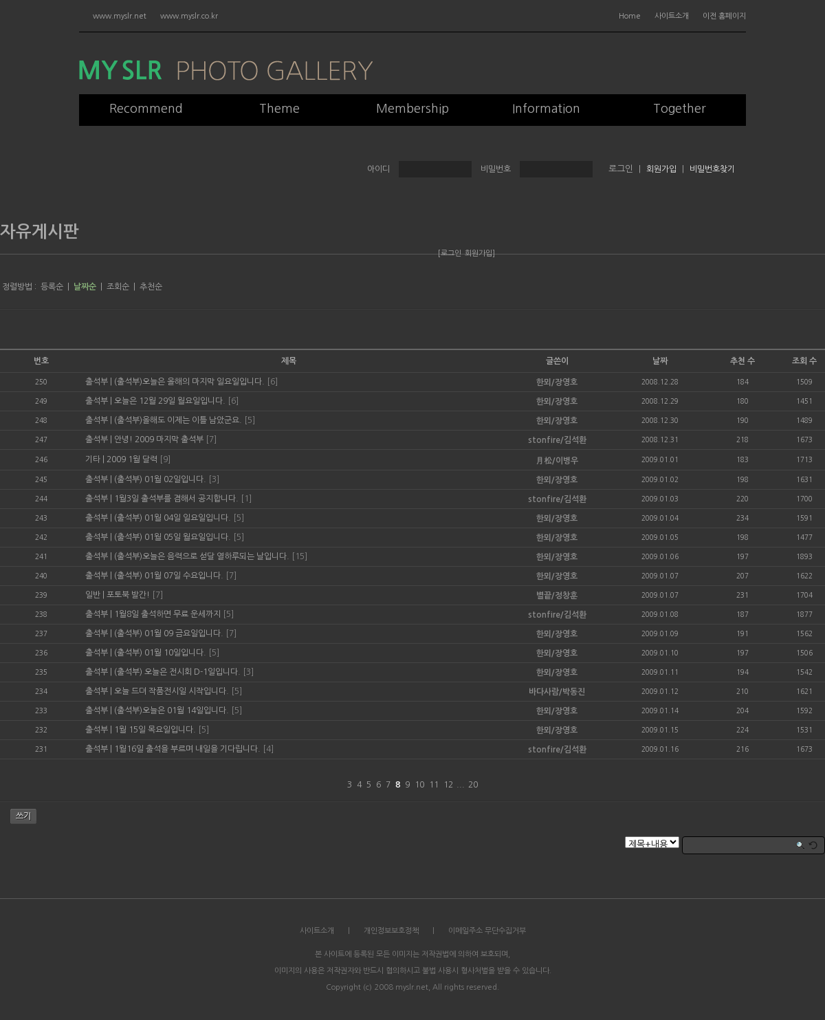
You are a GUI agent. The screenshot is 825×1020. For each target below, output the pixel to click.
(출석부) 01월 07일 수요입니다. (168, 576)
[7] (211, 439)
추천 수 (742, 361)
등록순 (52, 287)
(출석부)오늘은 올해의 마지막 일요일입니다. (189, 382)
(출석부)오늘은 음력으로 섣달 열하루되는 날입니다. (201, 556)
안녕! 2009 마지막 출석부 (159, 439)
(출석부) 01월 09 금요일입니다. (168, 633)
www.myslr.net (119, 16)
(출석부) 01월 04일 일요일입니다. (172, 518)
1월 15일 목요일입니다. (155, 730)
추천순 (151, 287)
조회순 (118, 287)
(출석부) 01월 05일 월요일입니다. (172, 537)
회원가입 (661, 169)
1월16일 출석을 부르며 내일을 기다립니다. (187, 749)
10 (419, 785)
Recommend (146, 108)
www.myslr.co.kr (189, 16)
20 (473, 785)
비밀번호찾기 (712, 169)
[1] (246, 499)
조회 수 (804, 361)
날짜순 (85, 287)
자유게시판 (39, 232)
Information (546, 108)
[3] (213, 479)
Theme (279, 108)
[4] (268, 749)
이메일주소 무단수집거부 (487, 931)
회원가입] (480, 253)
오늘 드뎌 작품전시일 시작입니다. (171, 691)
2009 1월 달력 (132, 459)
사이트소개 (671, 16)
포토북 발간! (128, 595)
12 (448, 785)
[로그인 (449, 253)
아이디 (378, 169)
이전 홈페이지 (724, 16)
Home (630, 16)
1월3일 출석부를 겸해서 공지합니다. (176, 499)
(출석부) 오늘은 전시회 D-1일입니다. (177, 672)
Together (679, 108)
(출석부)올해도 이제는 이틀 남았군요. (178, 420)
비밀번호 (496, 169)
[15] (299, 556)
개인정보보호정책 (391, 931)
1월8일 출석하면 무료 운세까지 (167, 614)
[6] (272, 382)
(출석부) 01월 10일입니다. (160, 653)
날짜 (660, 361)
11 (434, 785)
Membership (412, 108)
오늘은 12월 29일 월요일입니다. (170, 401)
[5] (249, 420)
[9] (165, 459)
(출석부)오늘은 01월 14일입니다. (171, 710)
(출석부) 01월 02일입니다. (160, 479)
